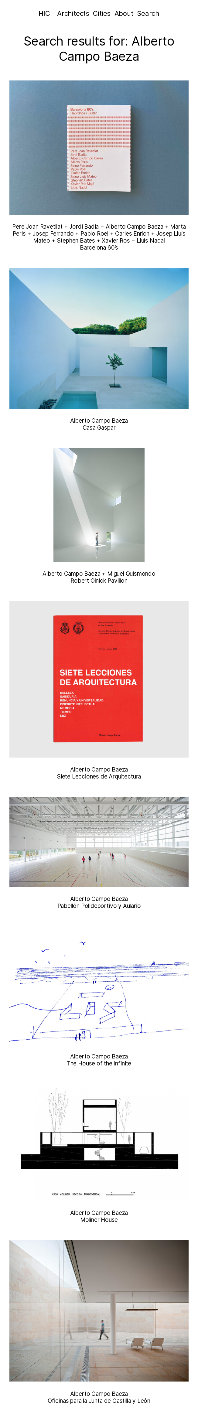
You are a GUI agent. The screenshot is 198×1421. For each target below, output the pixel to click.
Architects (73, 13)
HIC (44, 13)
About (123, 13)
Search (148, 13)
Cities (102, 13)
